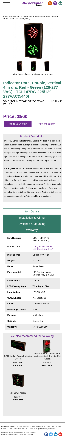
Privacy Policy (13, 434)
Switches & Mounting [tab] (31, 223)
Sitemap (30, 434)
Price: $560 (15, 116)
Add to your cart (18, 124)
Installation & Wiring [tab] (32, 217)
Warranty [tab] (32, 230)
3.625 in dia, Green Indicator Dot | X (18, 357)
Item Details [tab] (32, 211)
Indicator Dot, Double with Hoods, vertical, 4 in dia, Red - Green (47, 356)
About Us (4, 434)
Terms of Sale (22, 434)
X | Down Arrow (18, 393)
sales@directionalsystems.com (44, 429)
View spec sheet (47, 124)
